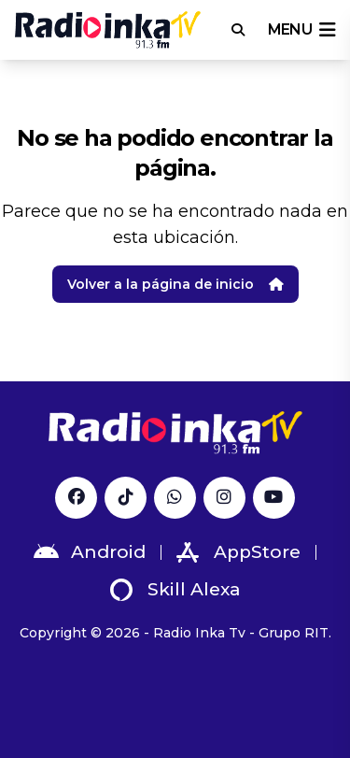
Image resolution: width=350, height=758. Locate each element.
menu (301, 30)
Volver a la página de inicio (175, 284)
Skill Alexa (175, 590)
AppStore (238, 552)
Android (90, 552)
